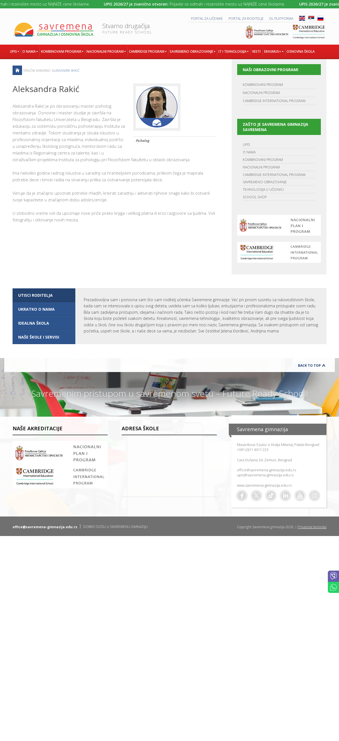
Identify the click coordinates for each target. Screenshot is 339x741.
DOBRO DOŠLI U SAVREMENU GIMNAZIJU (115, 526)
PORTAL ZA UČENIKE (207, 18)
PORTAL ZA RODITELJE (246, 18)
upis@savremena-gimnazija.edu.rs (265, 474)
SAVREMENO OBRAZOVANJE (265, 182)
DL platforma (281, 18)
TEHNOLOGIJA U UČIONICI (263, 189)
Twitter (256, 496)
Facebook (242, 496)
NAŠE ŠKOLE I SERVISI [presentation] (38, 337)
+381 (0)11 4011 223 (252, 449)
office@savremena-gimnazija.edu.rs (266, 469)
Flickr (314, 496)
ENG (302, 18)
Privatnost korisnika (312, 527)
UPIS (246, 144)
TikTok (271, 496)
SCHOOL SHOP (255, 197)
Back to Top (309, 365)
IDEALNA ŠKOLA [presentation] (33, 323)
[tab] (44, 295)
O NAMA (249, 152)
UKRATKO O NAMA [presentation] (36, 309)
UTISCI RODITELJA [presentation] (35, 295)
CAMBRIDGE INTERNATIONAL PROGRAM (274, 100)
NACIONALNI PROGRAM (261, 92)
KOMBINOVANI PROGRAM (263, 84)
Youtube (300, 496)
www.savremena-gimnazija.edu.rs (264, 485)
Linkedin (285, 496)
